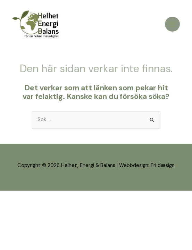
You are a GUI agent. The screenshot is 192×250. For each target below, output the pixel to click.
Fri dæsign (163, 165)
